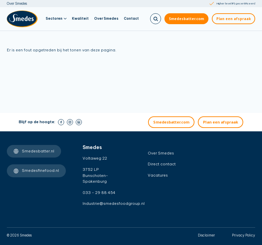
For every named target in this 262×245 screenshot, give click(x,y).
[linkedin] (79, 122)
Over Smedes (17, 3)
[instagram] (70, 122)
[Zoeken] (155, 18)
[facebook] (61, 122)
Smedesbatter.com (186, 18)
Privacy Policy (243, 235)
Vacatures (158, 175)
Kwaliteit (80, 18)
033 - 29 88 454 (99, 192)
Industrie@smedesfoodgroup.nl (104, 203)
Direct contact (162, 164)
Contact (131, 18)
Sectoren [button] (56, 18)
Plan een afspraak (233, 18)
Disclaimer (206, 235)
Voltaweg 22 (95, 158)
